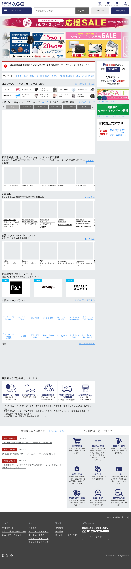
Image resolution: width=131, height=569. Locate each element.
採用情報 (59, 531)
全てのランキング (87, 102)
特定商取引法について (38, 542)
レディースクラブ (55, 107)
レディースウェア (70, 107)
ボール (84, 107)
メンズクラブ (26, 107)
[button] (6, 45)
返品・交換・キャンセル (13, 535)
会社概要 (59, 528)
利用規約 (33, 528)
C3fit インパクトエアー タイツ (43, 76)
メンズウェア (41, 107)
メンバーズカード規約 (38, 531)
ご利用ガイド (8, 528)
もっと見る (90, 161)
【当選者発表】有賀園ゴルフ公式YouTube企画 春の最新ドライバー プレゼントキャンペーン (49, 66)
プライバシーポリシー (38, 538)
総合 (12, 107)
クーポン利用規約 (37, 535)
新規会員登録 (120, 11)
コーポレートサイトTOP (66, 535)
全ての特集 (87, 343)
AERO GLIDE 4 (67, 76)
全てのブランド (85, 300)
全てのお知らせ (57, 431)
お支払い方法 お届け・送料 (14, 531)
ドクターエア (22, 76)
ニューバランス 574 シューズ (89, 76)
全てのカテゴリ (85, 84)
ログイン (100, 11)
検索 (83, 10)
